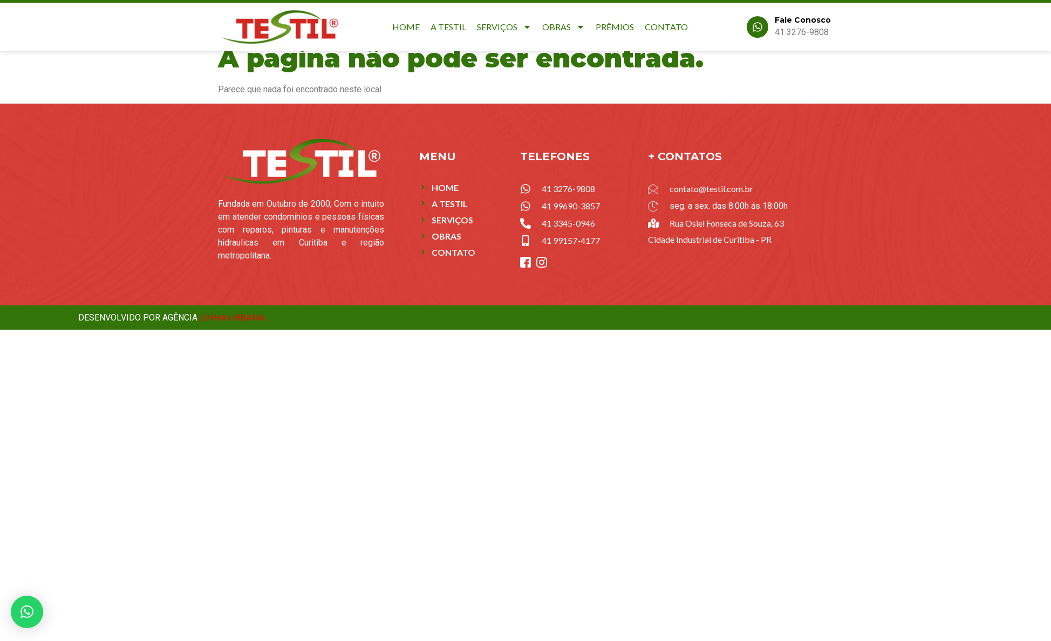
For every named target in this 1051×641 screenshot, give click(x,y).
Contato (666, 27)
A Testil (448, 27)
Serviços (504, 27)
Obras (563, 27)
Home (406, 27)
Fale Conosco (803, 20)
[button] (27, 612)
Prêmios (615, 27)
